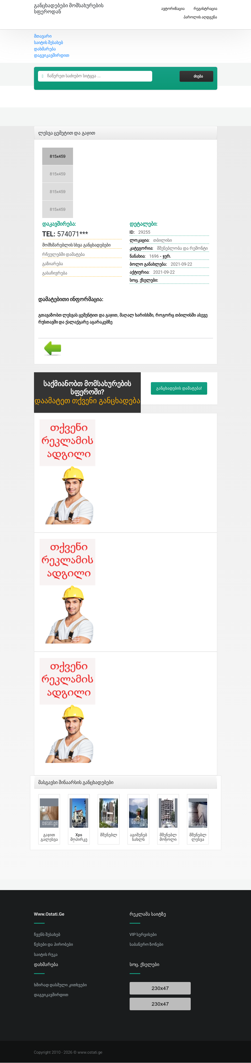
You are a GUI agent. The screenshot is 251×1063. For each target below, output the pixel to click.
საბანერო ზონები (147, 945)
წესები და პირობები (53, 945)
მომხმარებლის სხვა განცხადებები (76, 245)
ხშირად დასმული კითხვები (60, 985)
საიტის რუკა (46, 954)
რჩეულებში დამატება (63, 254)
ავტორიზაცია (171, 8)
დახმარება (45, 49)
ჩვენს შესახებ (47, 934)
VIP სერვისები (143, 934)
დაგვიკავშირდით (51, 55)
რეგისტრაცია (203, 8)
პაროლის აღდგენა (198, 17)
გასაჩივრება (54, 273)
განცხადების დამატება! (179, 388)
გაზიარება (52, 264)
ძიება (196, 77)
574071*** (65, 235)
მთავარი (43, 36)
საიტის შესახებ (48, 43)
